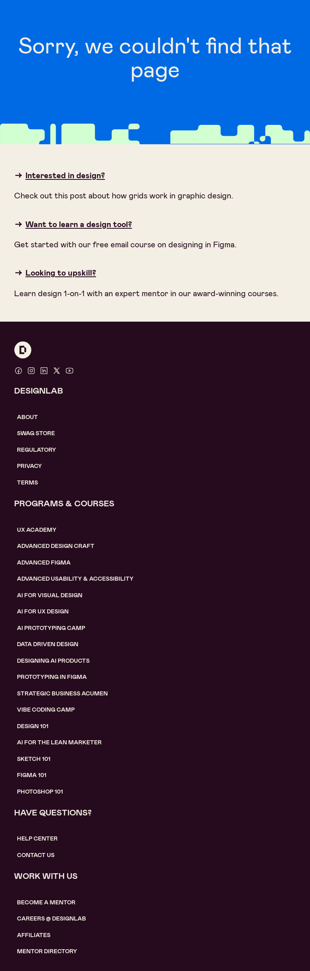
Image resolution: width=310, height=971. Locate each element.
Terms (27, 482)
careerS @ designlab (51, 918)
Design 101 (32, 726)
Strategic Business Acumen (62, 693)
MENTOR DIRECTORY (47, 951)
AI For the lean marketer (59, 742)
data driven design (47, 644)
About (27, 417)
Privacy (29, 466)
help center (37, 838)
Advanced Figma (44, 562)
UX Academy (37, 529)
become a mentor (46, 902)
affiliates (33, 935)
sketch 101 (33, 758)
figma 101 (31, 775)
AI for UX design (43, 611)
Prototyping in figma (52, 676)
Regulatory (36, 449)
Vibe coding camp (46, 709)
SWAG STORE (36, 433)
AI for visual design (49, 595)
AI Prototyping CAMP (51, 628)
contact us (35, 855)
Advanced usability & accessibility (75, 578)
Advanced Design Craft (55, 546)
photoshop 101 (40, 791)
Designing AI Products (53, 660)
